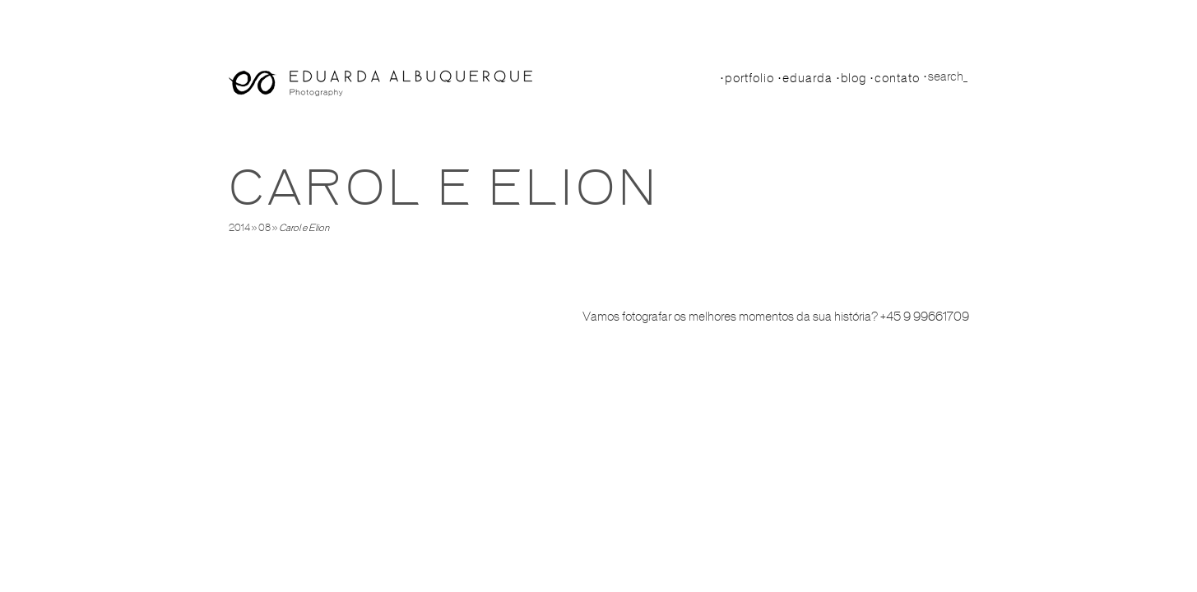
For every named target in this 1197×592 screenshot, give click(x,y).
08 (264, 228)
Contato (897, 78)
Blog (853, 78)
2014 (239, 228)
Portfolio (749, 78)
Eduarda (807, 78)
